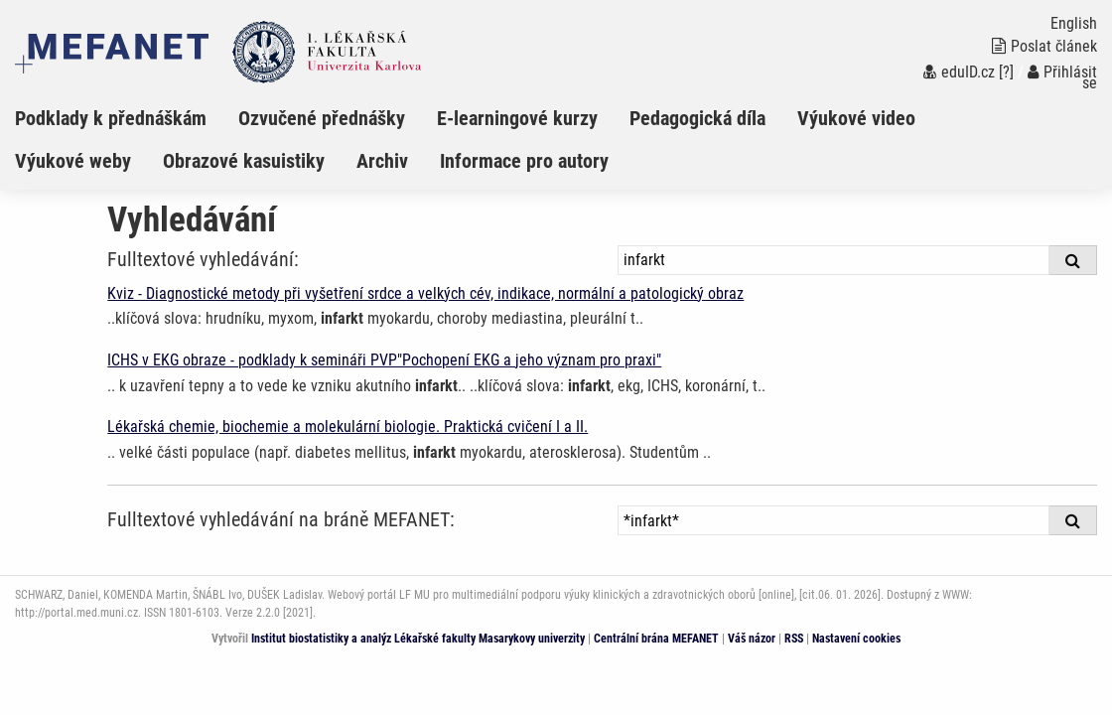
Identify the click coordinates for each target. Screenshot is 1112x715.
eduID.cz (959, 72)
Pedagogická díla (697, 118)
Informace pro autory (524, 161)
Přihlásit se (1062, 77)
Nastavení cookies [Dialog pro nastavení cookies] (856, 638)
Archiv (382, 161)
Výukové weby (73, 161)
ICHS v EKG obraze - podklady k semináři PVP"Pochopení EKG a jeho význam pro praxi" (384, 360)
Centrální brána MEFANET (656, 638)
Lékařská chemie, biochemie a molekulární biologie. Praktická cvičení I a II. (347, 426)
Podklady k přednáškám (111, 118)
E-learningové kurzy (517, 118)
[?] (1006, 72)
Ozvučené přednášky (321, 118)
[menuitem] (126, 118)
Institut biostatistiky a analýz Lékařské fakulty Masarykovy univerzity (418, 638)
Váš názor (751, 638)
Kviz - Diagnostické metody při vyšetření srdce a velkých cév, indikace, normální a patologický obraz (425, 293)
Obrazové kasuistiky (244, 161)
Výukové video (856, 118)
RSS (793, 638)
